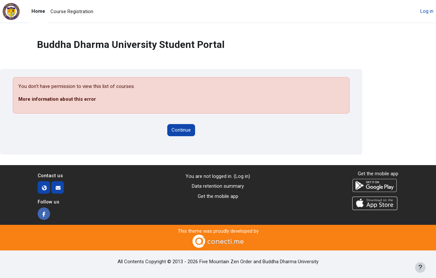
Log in (426, 11)
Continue (181, 130)
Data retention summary (218, 186)
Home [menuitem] (38, 11)
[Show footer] (420, 267)
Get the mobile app (218, 196)
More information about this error (57, 99)
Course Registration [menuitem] (71, 11)
